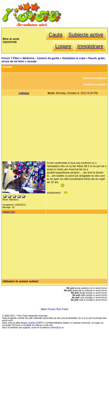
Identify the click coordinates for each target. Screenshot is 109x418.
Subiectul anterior (95, 78)
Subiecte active (85, 34)
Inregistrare (90, 46)
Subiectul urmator (95, 84)
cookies (32, 323)
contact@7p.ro (57, 327)
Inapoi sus (8, 211)
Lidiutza (24, 93)
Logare (63, 46)
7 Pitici (18, 316)
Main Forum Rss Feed (54, 309)
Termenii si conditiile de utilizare (27, 325)
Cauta (55, 34)
